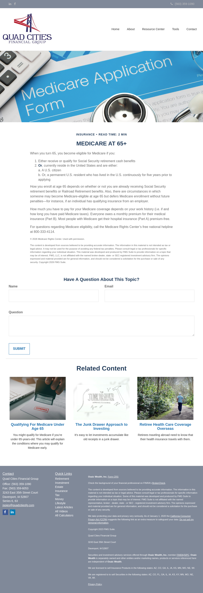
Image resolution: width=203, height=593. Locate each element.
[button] (131, 29)
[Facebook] (15, 4)
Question (16, 312)
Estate (59, 486)
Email (109, 286)
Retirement (62, 478)
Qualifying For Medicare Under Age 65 (37, 426)
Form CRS (113, 476)
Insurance (61, 491)
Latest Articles (64, 507)
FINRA (180, 555)
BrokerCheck (158, 483)
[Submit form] (19, 348)
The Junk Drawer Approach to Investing (101, 426)
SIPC (186, 555)
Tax (57, 495)
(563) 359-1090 (182, 4)
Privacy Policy (95, 584)
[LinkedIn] (10, 4)
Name (13, 286)
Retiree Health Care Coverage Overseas (165, 426)
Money (59, 499)
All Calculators (64, 515)
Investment (62, 482)
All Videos (61, 511)
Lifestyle (60, 503)
